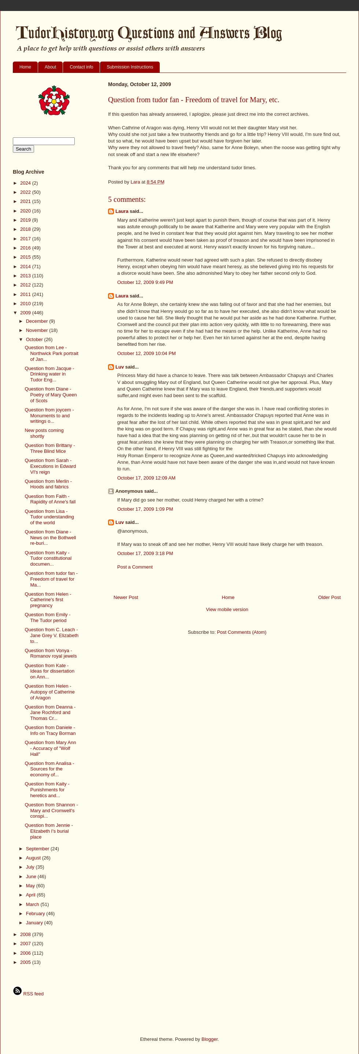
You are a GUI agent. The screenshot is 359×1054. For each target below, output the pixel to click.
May (31, 885)
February (36, 913)
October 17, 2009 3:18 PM (145, 553)
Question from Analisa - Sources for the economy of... (49, 769)
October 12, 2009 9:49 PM (145, 282)
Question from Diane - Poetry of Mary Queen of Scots (51, 394)
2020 (26, 211)
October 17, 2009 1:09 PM (145, 509)
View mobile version (227, 609)
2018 (26, 229)
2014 (26, 266)
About (50, 67)
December (37, 321)
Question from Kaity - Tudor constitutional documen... (48, 558)
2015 (26, 257)
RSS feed (28, 993)
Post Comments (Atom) (241, 632)
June (32, 876)
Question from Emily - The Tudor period (47, 617)
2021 (26, 201)
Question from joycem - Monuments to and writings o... (49, 415)
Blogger (209, 1039)
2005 (26, 962)
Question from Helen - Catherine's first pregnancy (48, 599)
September (38, 848)
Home (25, 67)
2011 (26, 294)
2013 (26, 275)
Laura (121, 211)
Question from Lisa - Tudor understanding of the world (49, 516)
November (37, 330)
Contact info (81, 67)
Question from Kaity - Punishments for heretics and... (47, 789)
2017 (26, 238)
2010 (26, 303)
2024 (26, 183)
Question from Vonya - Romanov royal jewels (51, 653)
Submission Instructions (130, 67)
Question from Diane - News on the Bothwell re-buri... (50, 537)
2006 (26, 953)
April (31, 895)
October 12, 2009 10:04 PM (146, 353)
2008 (26, 934)
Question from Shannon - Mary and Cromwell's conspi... (51, 810)
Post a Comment (135, 567)
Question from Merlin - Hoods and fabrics (48, 484)
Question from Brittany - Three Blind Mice (50, 448)
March (33, 904)
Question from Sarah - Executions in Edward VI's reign (50, 466)
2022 (26, 192)
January (35, 922)
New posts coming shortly (44, 433)
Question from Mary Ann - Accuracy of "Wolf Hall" (50, 748)
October (35, 339)
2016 (26, 248)
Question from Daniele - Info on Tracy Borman (50, 730)
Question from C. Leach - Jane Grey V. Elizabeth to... (51, 635)
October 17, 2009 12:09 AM (146, 478)
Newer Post (126, 597)
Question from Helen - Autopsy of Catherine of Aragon (49, 691)
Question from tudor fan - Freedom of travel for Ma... (51, 578)
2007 (26, 943)
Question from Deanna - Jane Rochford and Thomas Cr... (50, 712)
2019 (26, 220)
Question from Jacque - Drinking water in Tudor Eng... (49, 374)
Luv (119, 367)
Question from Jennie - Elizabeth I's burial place (49, 830)
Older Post (329, 597)
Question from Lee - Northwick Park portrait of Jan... (51, 353)
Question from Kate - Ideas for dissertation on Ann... (49, 671)
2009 (26, 312)
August (34, 858)
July (31, 867)
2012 (26, 285)
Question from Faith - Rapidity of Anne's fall (50, 499)
